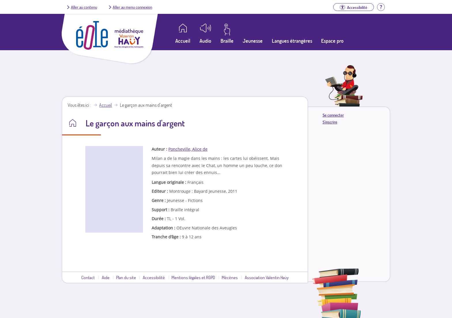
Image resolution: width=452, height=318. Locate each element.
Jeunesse (253, 41)
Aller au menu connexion (132, 7)
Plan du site (126, 277)
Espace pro (332, 41)
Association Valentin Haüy (267, 277)
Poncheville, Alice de (188, 149)
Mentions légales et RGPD (193, 277)
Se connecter (333, 115)
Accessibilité (154, 277)
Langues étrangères (292, 41)
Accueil (105, 105)
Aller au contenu (84, 7)
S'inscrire (330, 121)
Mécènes (230, 277)
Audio (205, 41)
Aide (106, 277)
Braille (227, 41)
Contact (88, 277)
